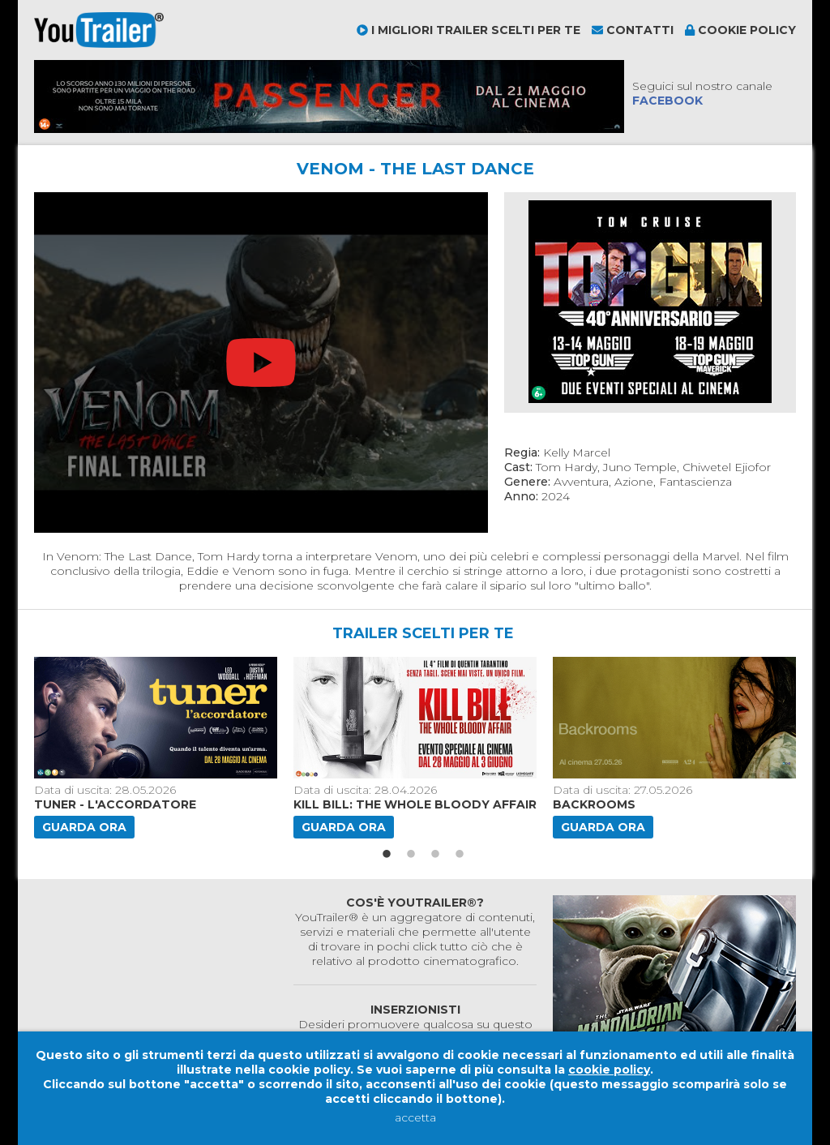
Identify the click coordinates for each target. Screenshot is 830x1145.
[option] (157, 747)
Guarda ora (84, 827)
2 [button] (411, 855)
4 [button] (459, 855)
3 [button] (435, 855)
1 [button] (387, 855)
